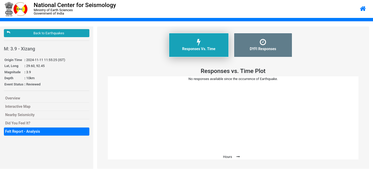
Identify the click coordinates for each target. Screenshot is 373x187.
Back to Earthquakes (35, 33)
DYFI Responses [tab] (263, 44)
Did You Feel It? (17, 123)
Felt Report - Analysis (22, 131)
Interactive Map (18, 106)
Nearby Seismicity (20, 115)
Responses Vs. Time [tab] (198, 44)
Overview (12, 98)
